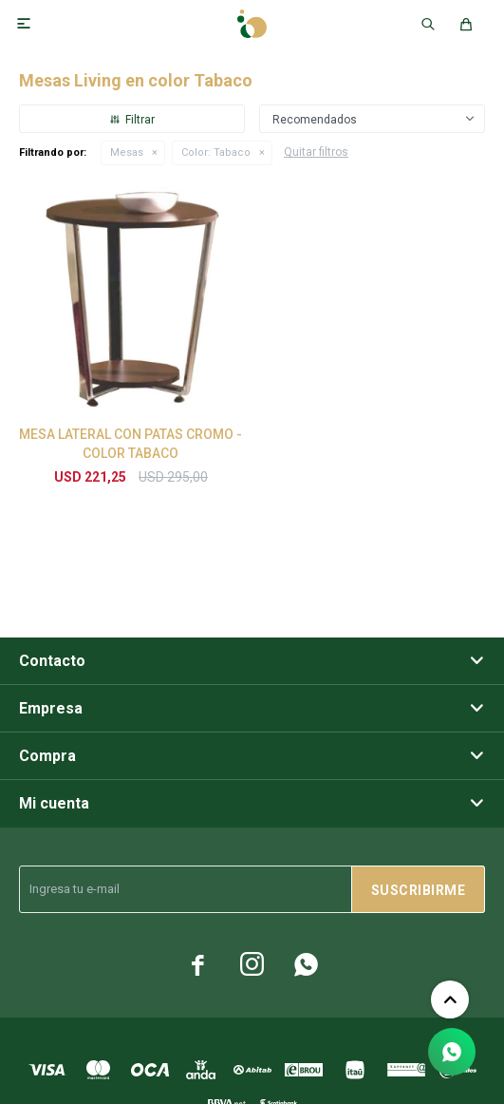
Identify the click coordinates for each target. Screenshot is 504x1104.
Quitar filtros (316, 152)
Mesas (126, 152)
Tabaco (216, 152)
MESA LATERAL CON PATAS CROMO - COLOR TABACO (130, 444)
